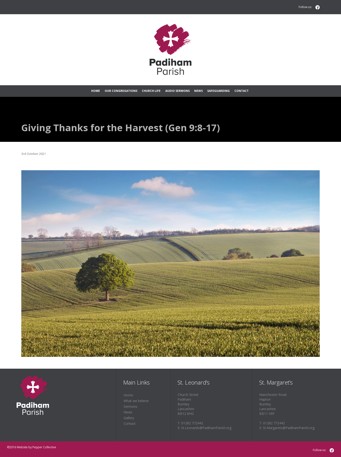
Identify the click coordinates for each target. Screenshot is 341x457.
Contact (130, 423)
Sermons (130, 406)
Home (128, 395)
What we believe (136, 401)
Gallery (129, 418)
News (128, 412)
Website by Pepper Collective (36, 447)
